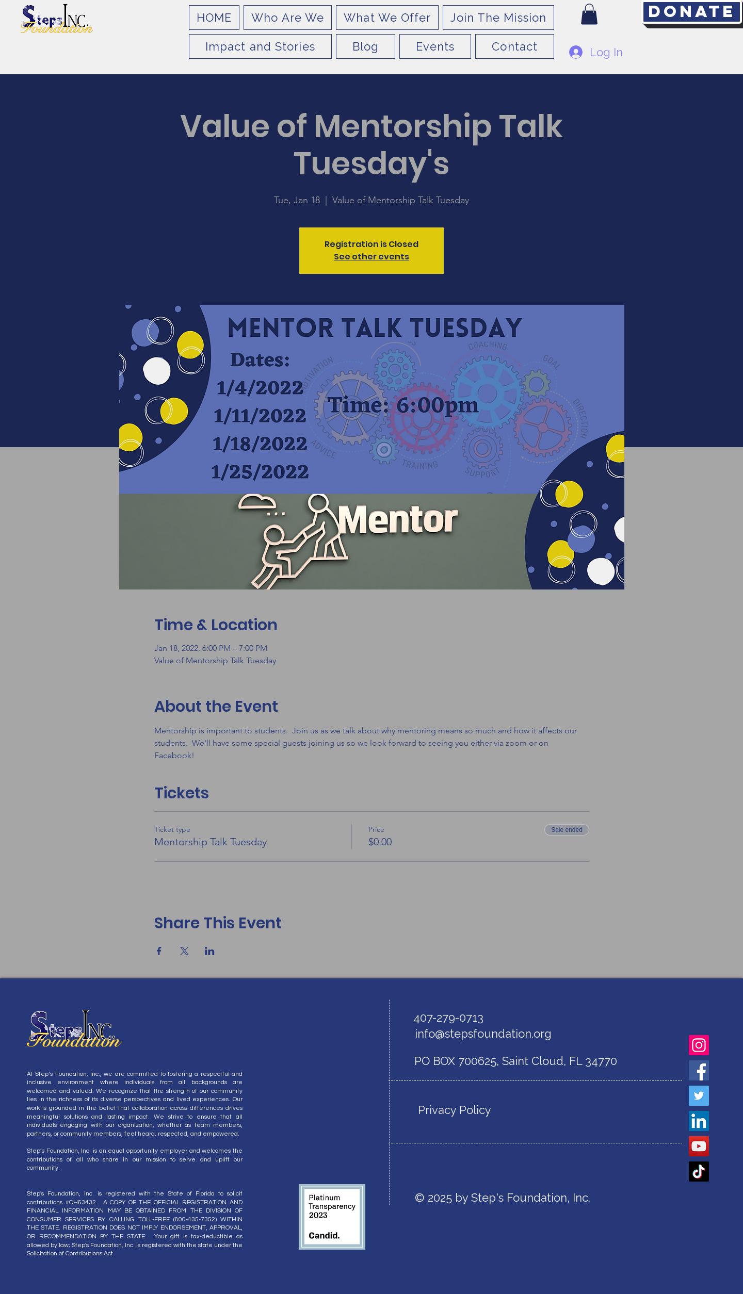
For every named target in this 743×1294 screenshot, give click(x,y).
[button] (589, 14)
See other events (371, 257)
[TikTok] (699, 1171)
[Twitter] (699, 1096)
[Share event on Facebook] (159, 951)
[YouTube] (699, 1146)
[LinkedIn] (699, 1121)
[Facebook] (699, 1070)
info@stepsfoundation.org (483, 1033)
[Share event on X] (184, 951)
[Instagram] (699, 1045)
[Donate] (691, 12)
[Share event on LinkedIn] (210, 951)
